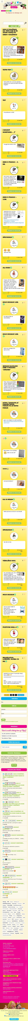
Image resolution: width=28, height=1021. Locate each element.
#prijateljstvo (15, 921)
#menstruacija (5, 915)
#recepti (22, 922)
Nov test (14, 26)
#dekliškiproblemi (7, 903)
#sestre (13, 924)
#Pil (13, 919)
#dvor (17, 907)
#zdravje (12, 933)
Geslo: (2, 713)
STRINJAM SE (14, 1019)
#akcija (4, 901)
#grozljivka (9, 910)
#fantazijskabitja (5, 908)
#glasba (4, 910)
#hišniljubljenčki (6, 912)
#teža (12, 928)
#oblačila (9, 917)
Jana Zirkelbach (6, 952)
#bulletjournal (16, 901)
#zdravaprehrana (6, 933)
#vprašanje (15, 929)
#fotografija (20, 908)
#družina (5, 907)
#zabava (21, 929)
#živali (21, 933)
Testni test (20, 820)
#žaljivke (4, 931)
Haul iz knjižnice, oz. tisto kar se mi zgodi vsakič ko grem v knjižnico (13, 775)
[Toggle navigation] (2, 1)
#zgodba (17, 933)
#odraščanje (19, 917)
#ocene (13, 917)
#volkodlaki (10, 929)
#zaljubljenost (10, 931)
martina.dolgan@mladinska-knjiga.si (13, 974)
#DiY (24, 903)
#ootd (24, 917)
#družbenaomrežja (17, 905)
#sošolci (5, 926)
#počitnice (17, 919)
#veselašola (5, 929)
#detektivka (20, 903)
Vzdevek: (3, 709)
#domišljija (9, 905)
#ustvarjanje (16, 928)
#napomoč (19, 915)
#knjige (18, 912)
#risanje (4, 924)
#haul (19, 910)
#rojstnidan (9, 924)
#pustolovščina (11, 922)
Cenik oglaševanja (10, 976)
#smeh (17, 924)
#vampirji (21, 928)
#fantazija (21, 907)
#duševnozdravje (11, 907)
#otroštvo (5, 919)
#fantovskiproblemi (13, 908)
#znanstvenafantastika (7, 935)
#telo (4, 928)
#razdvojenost (17, 922)
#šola (21, 924)
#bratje (11, 901)
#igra (15, 912)
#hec (22, 910)
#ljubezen (18, 914)
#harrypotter (15, 910)
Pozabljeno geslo (13, 721)
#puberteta (5, 922)
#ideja (11, 912)
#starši (14, 926)
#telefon (22, 926)
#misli (10, 915)
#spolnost (9, 926)
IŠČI (25, 747)
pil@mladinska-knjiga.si (11, 948)
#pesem (9, 919)
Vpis (3, 719)
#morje (14, 915)
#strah (18, 926)
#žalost (16, 931)
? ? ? (14, 765)
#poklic (21, 919)
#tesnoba (7, 928)
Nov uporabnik (5, 721)
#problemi (21, 921)
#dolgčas (4, 905)
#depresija (14, 903)
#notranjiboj (5, 917)
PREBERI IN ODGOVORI (14, 63)
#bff (8, 901)
